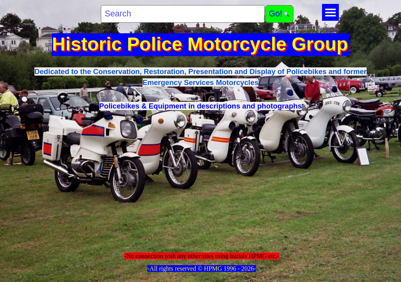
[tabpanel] (200, 89)
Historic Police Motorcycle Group (200, 44)
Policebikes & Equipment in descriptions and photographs (200, 106)
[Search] (183, 14)
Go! (275, 13)
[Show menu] (330, 12)
